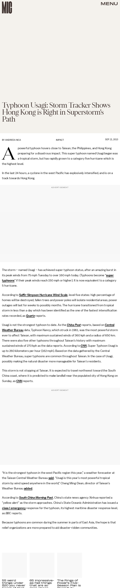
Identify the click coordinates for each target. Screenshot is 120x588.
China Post (74, 324)
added (28, 488)
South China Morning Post (36, 497)
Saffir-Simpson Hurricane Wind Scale (43, 294)
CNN (84, 345)
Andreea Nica (13, 140)
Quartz (30, 315)
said (51, 477)
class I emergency (14, 508)
